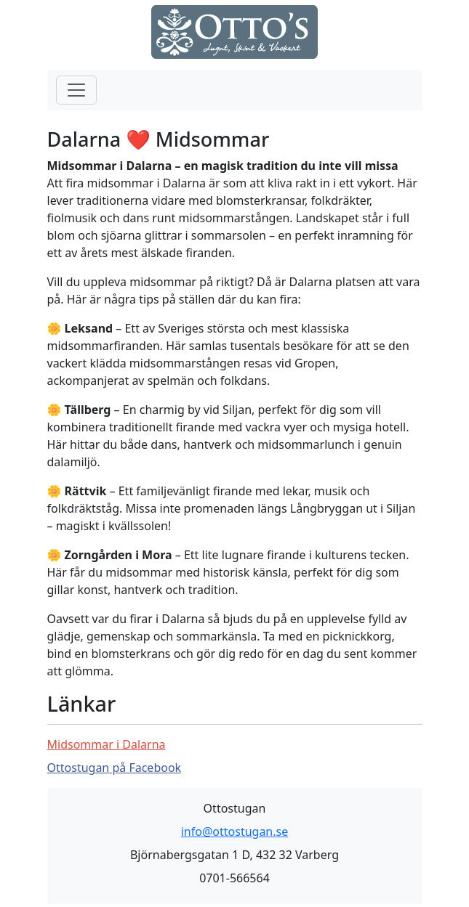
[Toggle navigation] (76, 90)
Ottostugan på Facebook (114, 768)
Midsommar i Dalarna (106, 744)
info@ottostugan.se (235, 831)
